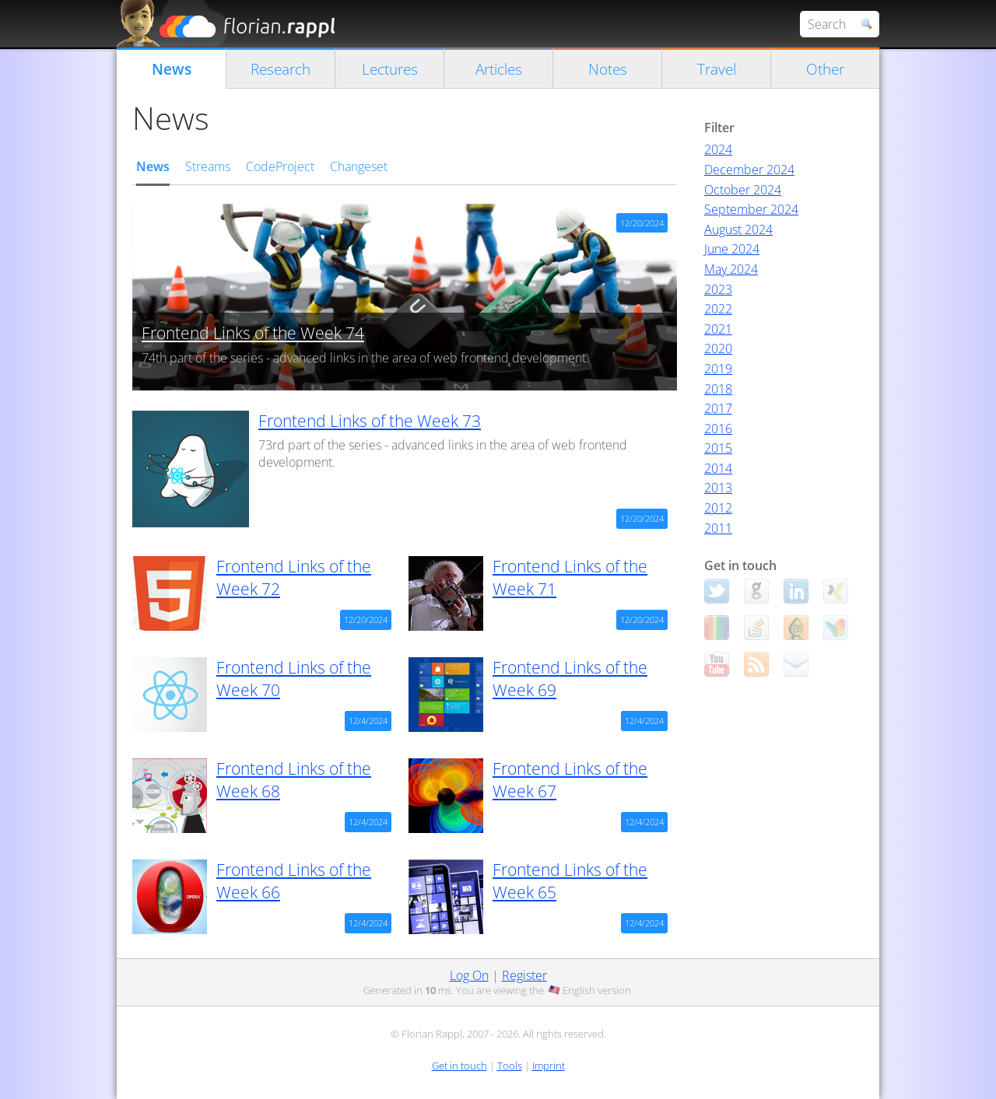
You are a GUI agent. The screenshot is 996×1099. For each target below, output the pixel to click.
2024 (718, 149)
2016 (718, 428)
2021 (718, 329)
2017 (718, 408)
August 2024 (738, 229)
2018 (718, 388)
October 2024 (742, 189)
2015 (718, 448)
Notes (607, 68)
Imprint (548, 1066)
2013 (718, 487)
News (171, 68)
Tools (509, 1066)
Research (280, 68)
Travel (716, 68)
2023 (718, 289)
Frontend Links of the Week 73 (369, 421)
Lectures (390, 68)
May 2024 (731, 269)
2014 (718, 468)
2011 (718, 528)
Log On (469, 975)
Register (524, 975)
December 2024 (749, 169)
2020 (718, 348)
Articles (498, 68)
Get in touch (459, 1066)
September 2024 (751, 209)
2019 (718, 368)
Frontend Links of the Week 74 (253, 333)
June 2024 (731, 248)
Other (825, 68)
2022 (718, 308)
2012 (718, 507)
